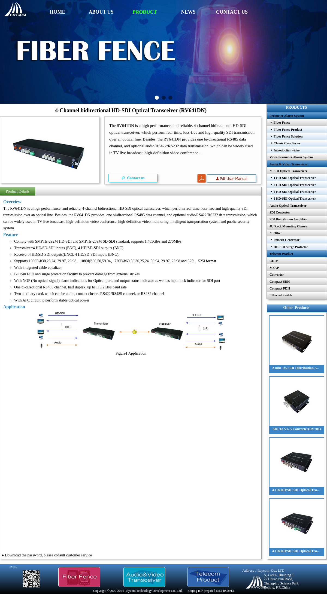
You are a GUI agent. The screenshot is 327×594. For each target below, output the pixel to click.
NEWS (188, 12)
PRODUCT (145, 12)
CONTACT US (232, 12)
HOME (57, 12)
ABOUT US (101, 12)
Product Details (17, 191)
